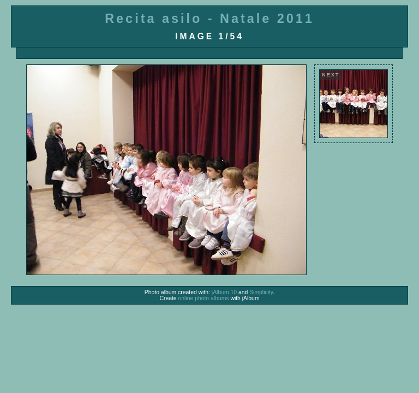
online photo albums (203, 298)
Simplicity (261, 292)
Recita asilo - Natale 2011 (209, 18)
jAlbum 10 (224, 292)
